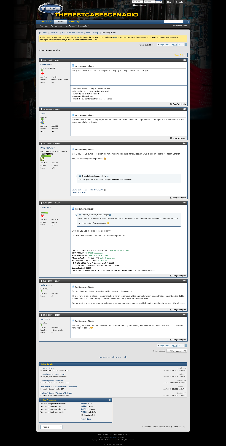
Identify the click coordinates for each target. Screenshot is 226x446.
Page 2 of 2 (164, 44)
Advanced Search (180, 26)
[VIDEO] (84, 412)
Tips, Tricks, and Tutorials (72, 33)
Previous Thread (107, 357)
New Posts (44, 26)
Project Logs (74, 22)
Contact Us (147, 426)
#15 (184, 281)
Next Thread (121, 357)
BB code (84, 403)
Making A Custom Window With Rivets (56, 393)
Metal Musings (92, 33)
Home (155, 426)
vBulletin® (112, 438)
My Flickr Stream (79, 192)
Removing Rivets (53, 50)
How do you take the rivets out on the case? (58, 386)
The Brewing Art (96, 190)
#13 (184, 143)
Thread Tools (179, 55)
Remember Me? (139, 5)
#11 (184, 60)
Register (180, 2)
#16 (184, 315)
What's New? (47, 22)
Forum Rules (86, 419)
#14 (184, 202)
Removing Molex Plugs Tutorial (53, 374)
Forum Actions (69, 26)
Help (169, 2)
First (174, 45)
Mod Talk (54, 33)
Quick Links (82, 26)
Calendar (58, 26)
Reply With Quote (178, 104)
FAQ (51, 26)
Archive (162, 426)
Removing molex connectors (52, 380)
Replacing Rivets (47, 368)
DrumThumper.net (79, 190)
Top (184, 351)
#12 (184, 109)
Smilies (84, 406)
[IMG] (83, 409)
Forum (61, 22)
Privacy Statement (173, 426)
